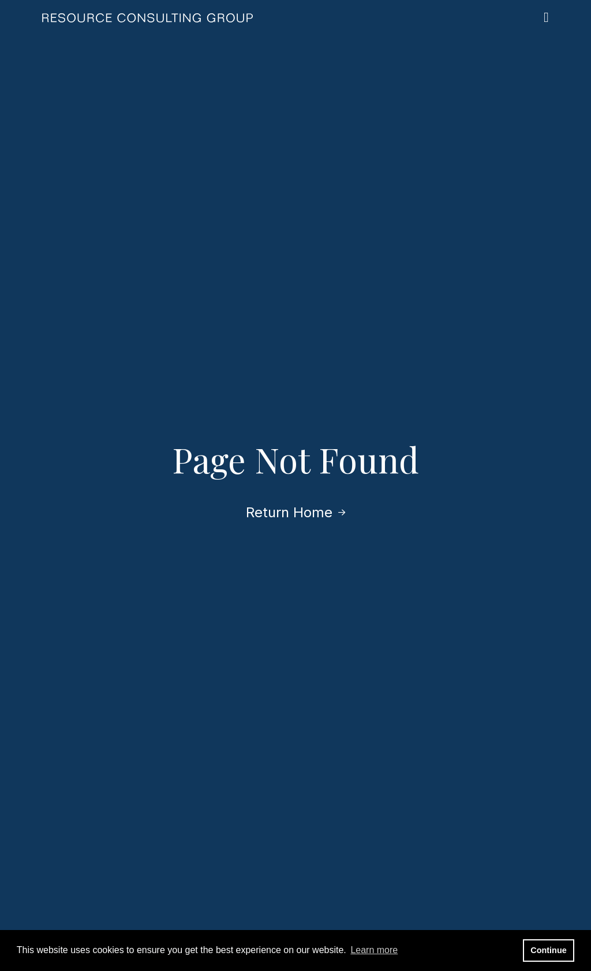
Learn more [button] (374, 950)
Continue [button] (548, 950)
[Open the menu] (546, 17)
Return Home (295, 512)
